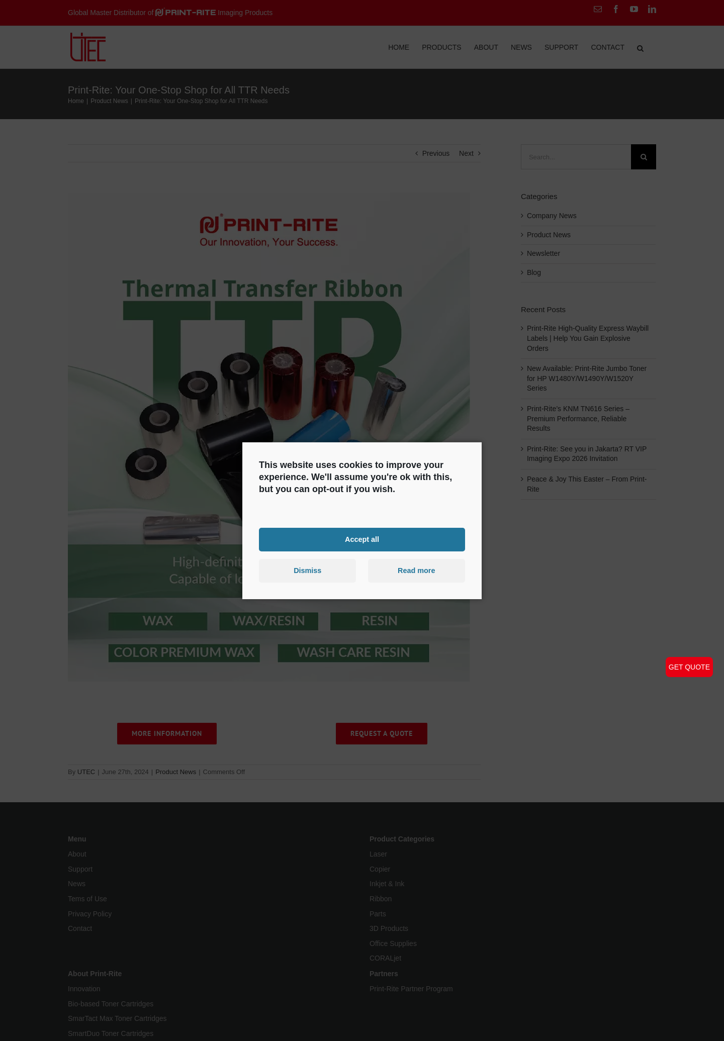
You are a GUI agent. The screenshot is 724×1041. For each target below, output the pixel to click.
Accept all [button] (362, 539)
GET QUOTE (689, 667)
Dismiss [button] (307, 570)
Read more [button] (416, 570)
